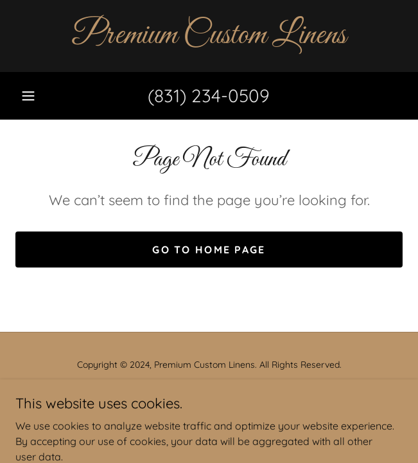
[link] (209, 36)
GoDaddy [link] (235, 393)
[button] (28, 96)
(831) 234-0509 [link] (209, 95)
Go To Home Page (208, 249)
